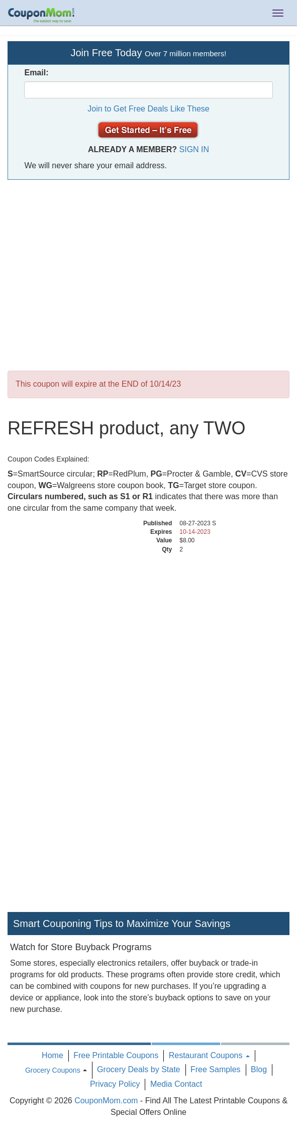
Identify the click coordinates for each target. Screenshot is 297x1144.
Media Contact (176, 1084)
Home (52, 1055)
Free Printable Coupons (115, 1055)
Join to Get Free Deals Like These (148, 108)
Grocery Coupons (52, 1070)
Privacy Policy (115, 1084)
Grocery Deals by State (138, 1069)
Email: (36, 72)
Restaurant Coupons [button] (209, 1055)
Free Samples (215, 1069)
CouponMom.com (106, 1100)
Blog (259, 1069)
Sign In (194, 149)
